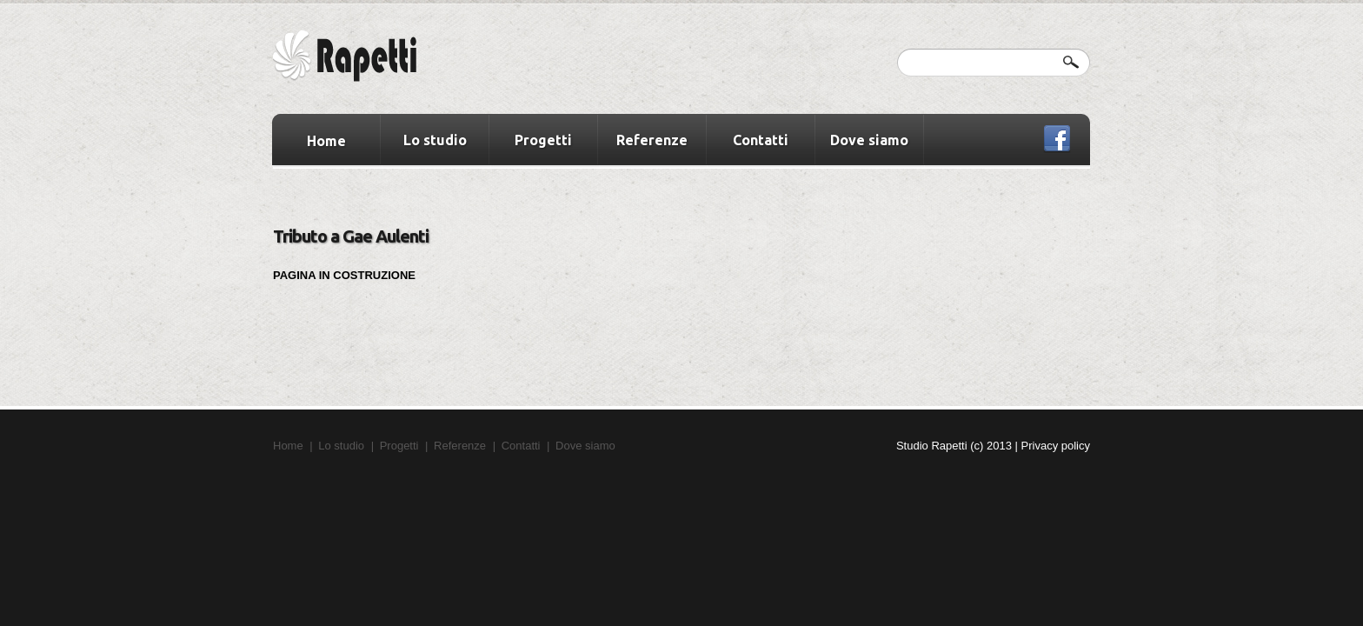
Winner (364, 58)
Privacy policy (1055, 445)
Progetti (543, 140)
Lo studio (435, 140)
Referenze (652, 140)
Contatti (760, 140)
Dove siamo (869, 140)
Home (326, 141)
